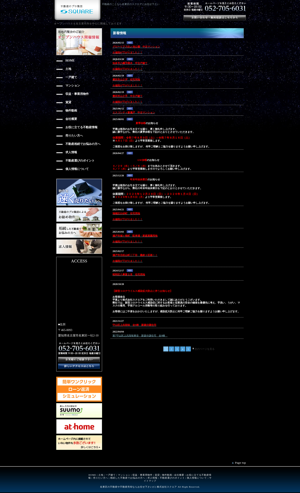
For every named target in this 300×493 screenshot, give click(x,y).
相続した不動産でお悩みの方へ (127, 478)
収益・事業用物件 (142, 475)
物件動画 (167, 475)
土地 (100, 475)
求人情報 (153, 478)
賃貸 (157, 475)
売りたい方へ (100, 478)
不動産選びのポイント (172, 478)
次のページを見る (205, 348)
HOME (92, 475)
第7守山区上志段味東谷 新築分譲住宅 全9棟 (140, 335)
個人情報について (197, 478)
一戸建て (111, 475)
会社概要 (179, 475)
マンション (124, 475)
